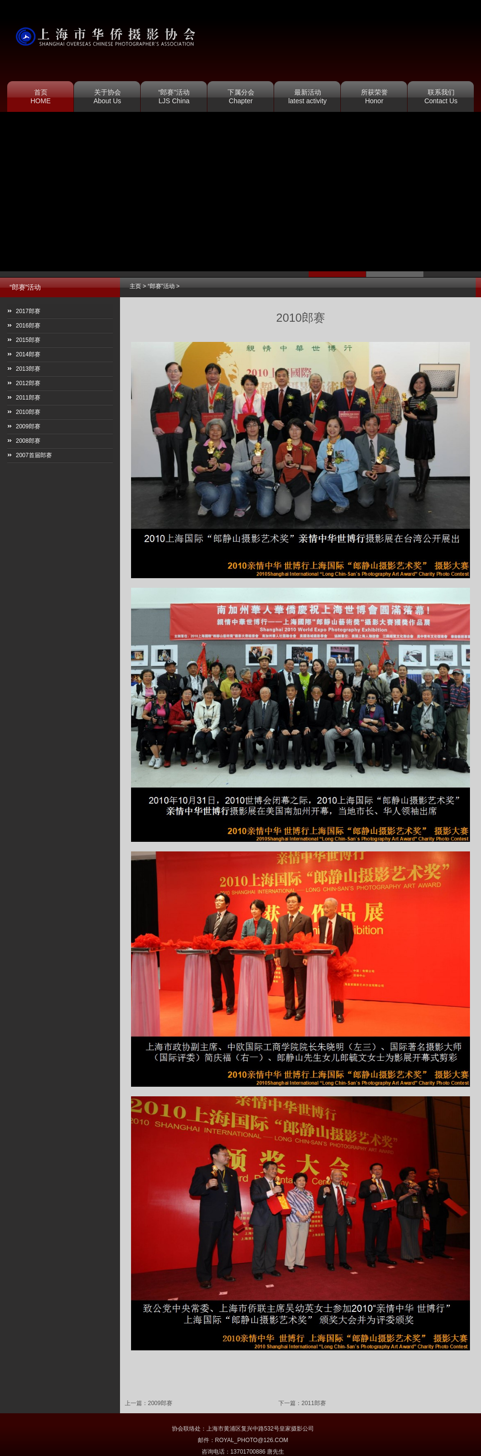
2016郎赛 (28, 325)
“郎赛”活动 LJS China (174, 96)
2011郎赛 (313, 1403)
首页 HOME (41, 96)
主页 (135, 286)
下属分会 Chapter (241, 96)
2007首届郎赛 (34, 455)
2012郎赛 (28, 383)
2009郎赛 (160, 1403)
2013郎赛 (28, 368)
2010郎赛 (28, 412)
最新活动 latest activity (307, 96)
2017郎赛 (28, 311)
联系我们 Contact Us (440, 96)
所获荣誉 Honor (374, 96)
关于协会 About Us (107, 96)
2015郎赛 (28, 340)
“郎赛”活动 (161, 286)
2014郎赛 (28, 354)
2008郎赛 (28, 440)
